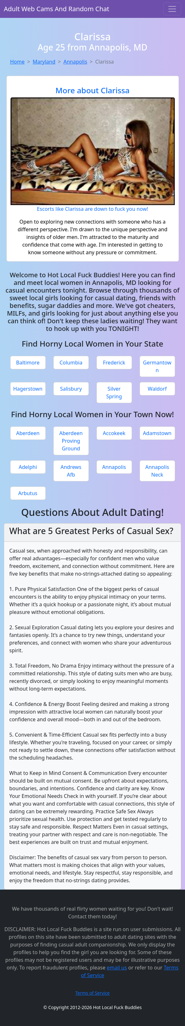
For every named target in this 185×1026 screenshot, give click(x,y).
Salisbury (71, 388)
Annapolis (75, 61)
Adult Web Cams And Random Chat (56, 8)
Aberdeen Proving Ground (70, 441)
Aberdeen (27, 433)
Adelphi (28, 467)
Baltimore (27, 362)
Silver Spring (114, 392)
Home (17, 61)
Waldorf (157, 388)
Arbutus (27, 493)
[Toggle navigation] (172, 9)
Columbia (70, 362)
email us (117, 967)
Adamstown (157, 433)
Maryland (44, 61)
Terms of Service (92, 993)
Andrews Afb (70, 470)
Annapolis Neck (157, 470)
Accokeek (114, 433)
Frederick (114, 362)
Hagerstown (27, 388)
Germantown (157, 366)
